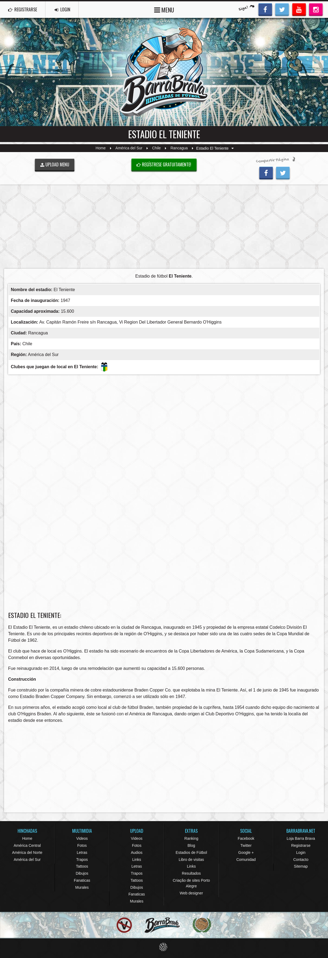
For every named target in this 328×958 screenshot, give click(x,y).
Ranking (191, 838)
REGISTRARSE (22, 9)
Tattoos (82, 866)
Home (100, 148)
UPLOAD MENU (54, 164)
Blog (191, 845)
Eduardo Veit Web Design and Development (164, 947)
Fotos (82, 845)
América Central (27, 845)
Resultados (191, 873)
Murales (82, 887)
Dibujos (82, 873)
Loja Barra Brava (301, 838)
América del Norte (27, 852)
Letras (82, 852)
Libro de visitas (191, 859)
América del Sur (129, 148)
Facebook (246, 838)
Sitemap (301, 866)
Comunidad (246, 859)
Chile (156, 148)
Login (300, 852)
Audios (137, 852)
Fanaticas (82, 880)
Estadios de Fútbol (191, 852)
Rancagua (179, 148)
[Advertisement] (164, 226)
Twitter (245, 845)
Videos (82, 838)
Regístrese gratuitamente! (164, 164)
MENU (164, 9)
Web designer (191, 893)
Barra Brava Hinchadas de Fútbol (164, 72)
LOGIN (62, 9)
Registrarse (301, 845)
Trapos (82, 859)
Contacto (300, 859)
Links (136, 859)
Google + (246, 852)
